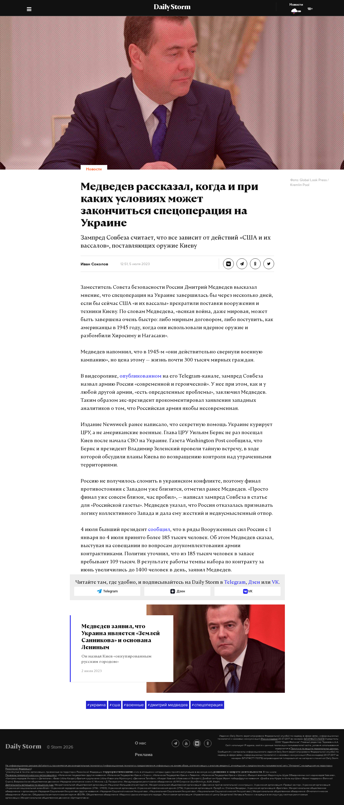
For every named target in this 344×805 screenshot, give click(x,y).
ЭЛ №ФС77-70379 (314, 738)
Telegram (235, 582)
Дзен (254, 582)
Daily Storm (172, 7)
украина (96, 705)
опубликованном (141, 376)
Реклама (144, 754)
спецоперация (207, 705)
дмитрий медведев (168, 705)
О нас (140, 742)
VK (275, 582)
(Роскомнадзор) (269, 738)
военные (134, 705)
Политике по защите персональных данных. (315, 748)
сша (115, 705)
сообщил (159, 529)
